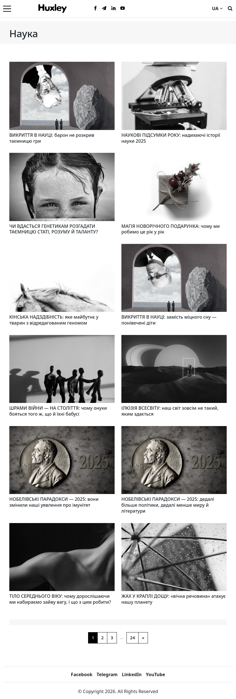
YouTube (155, 674)
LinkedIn (131, 674)
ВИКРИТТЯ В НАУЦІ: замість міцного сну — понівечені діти (169, 320)
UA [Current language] (217, 8)
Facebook (81, 674)
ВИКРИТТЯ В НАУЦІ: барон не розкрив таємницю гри (51, 138)
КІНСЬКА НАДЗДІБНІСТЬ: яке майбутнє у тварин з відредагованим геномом (54, 320)
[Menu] (7, 8)
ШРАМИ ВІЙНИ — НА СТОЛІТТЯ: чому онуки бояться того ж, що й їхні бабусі (58, 411)
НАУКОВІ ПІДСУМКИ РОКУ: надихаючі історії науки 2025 (170, 138)
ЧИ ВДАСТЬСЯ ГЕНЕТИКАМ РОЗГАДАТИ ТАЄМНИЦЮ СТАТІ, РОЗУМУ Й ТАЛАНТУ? (53, 229)
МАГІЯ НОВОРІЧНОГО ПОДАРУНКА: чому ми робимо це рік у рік (170, 229)
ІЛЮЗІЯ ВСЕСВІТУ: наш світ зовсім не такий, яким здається (169, 411)
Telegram (107, 674)
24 (132, 637)
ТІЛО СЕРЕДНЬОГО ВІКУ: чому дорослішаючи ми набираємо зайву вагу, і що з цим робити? (60, 599)
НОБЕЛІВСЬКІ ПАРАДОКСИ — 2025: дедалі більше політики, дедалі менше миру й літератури (167, 505)
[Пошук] (230, 8)
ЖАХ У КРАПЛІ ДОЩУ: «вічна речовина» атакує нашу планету (173, 599)
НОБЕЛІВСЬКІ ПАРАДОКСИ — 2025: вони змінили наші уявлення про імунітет (54, 502)
